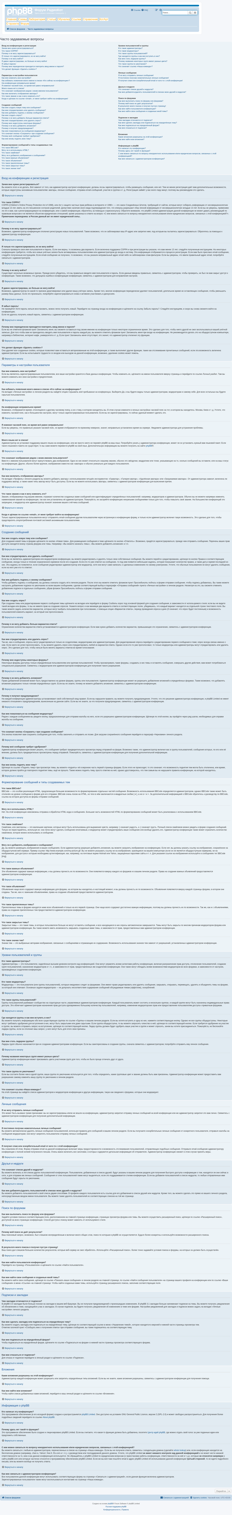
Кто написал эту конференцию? (132, 148)
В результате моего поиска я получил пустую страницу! (142, 106)
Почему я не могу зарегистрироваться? (19, 53)
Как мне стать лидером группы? (132, 59)
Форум (25, 23)
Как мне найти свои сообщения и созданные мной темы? (143, 111)
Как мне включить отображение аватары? (20, 94)
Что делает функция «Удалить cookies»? (19, 69)
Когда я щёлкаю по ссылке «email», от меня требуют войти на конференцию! (35, 99)
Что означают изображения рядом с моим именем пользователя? (30, 91)
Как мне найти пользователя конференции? (137, 109)
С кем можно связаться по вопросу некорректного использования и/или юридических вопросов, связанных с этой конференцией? (167, 154)
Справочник (90, 19)
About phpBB (48, 1417)
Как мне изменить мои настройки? (16, 78)
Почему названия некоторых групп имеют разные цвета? (142, 61)
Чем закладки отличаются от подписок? (135, 120)
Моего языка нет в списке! (13, 88)
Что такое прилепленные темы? (15, 163)
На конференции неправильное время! (18, 83)
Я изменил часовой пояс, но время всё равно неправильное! (28, 86)
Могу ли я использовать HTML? (15, 150)
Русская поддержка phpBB (116, 1507)
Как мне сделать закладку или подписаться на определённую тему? (147, 123)
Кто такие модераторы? (128, 51)
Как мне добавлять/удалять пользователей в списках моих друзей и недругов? (152, 92)
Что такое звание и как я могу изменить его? (21, 96)
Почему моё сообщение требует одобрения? (21, 136)
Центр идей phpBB (156, 1432)
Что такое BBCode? (10, 148)
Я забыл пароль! (9, 64)
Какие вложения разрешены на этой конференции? (140, 137)
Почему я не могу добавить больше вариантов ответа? (25, 118)
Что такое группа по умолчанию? (132, 64)
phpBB (149, 446)
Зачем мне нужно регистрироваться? (18, 48)
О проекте (12, 23)
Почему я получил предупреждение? (17, 128)
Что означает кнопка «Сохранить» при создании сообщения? (28, 133)
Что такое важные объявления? (15, 158)
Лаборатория (37, 19)
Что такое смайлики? (11, 153)
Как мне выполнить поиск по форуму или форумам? (140, 101)
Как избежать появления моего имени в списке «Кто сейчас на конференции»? (36, 81)
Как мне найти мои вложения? (131, 139)
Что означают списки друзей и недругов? (136, 89)
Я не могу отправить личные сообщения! (136, 75)
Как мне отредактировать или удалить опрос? (21, 120)
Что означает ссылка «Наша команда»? (135, 66)
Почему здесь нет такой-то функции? (134, 151)
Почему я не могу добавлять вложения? (19, 126)
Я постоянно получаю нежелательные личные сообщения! (143, 78)
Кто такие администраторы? (130, 48)
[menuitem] (144, 10)
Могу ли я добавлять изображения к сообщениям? (23, 155)
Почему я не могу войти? (12, 59)
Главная (11, 19)
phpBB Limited (88, 1414)
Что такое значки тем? (11, 168)
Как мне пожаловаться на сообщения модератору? (24, 131)
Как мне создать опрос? (12, 115)
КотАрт (104, 19)
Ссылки (76, 19)
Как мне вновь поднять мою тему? (16, 139)
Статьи (51, 19)
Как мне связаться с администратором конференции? (141, 159)
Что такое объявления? (12, 161)
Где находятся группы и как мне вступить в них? (139, 56)
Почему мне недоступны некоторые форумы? (21, 123)
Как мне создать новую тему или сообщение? (21, 107)
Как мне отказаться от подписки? (132, 128)
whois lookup (180, 1450)
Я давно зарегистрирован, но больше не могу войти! (24, 61)
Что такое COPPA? (10, 51)
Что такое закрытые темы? (13, 166)
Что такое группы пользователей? (132, 53)
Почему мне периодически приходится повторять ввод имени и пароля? (33, 66)
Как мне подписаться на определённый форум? (138, 125)
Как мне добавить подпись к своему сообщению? (23, 113)
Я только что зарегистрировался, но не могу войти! (24, 56)
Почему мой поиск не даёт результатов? (135, 103)
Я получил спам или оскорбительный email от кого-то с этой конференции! (150, 81)
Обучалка (64, 19)
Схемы (22, 19)
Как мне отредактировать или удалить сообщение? (24, 110)
